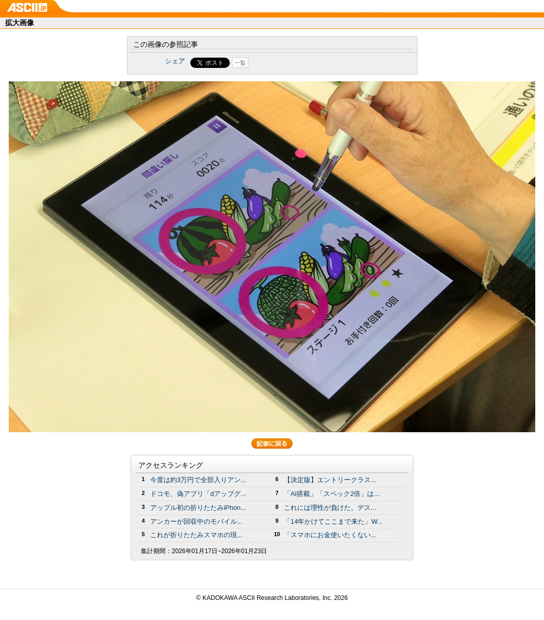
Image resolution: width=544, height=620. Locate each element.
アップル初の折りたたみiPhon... (198, 507)
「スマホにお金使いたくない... (330, 535)
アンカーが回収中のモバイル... (196, 521)
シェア (175, 61)
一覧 (240, 63)
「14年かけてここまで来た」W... (333, 521)
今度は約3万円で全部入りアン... (198, 480)
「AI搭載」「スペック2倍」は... (331, 494)
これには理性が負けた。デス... (330, 507)
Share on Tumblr (310, 63)
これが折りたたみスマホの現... (196, 535)
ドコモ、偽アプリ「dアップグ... (198, 494)
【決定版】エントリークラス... (330, 480)
